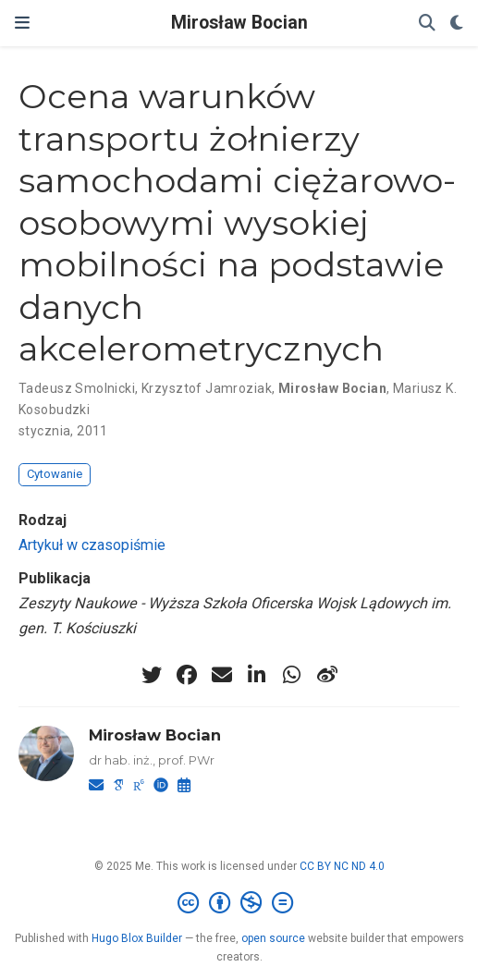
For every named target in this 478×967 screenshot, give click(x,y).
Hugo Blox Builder (137, 938)
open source (273, 938)
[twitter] (151, 675)
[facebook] (187, 675)
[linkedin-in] (257, 675)
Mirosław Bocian (239, 22)
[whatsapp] (292, 675)
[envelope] (222, 675)
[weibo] (327, 675)
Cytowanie (54, 474)
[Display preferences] (456, 23)
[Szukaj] (427, 23)
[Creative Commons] (239, 903)
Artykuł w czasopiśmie (91, 545)
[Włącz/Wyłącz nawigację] (22, 23)
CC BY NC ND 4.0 (342, 866)
